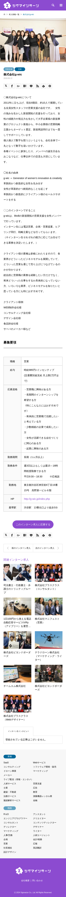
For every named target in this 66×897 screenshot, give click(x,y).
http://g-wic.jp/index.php (37, 498)
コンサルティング (12, 767)
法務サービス (10, 796)
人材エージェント (41, 835)
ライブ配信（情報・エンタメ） (18, 779)
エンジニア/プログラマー (15, 818)
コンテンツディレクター (44, 822)
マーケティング (40, 771)
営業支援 (8, 69)
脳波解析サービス (12, 800)
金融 (35, 800)
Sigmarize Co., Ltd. (28, 893)
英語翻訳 (37, 848)
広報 (35, 843)
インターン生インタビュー (18, 731)
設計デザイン (10, 852)
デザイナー (38, 827)
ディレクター (10, 827)
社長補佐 (8, 848)
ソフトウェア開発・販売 (44, 767)
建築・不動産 (10, 792)
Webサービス (39, 762)
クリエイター (39, 818)
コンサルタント (11, 822)
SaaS (6, 762)
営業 (20, 69)
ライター (37, 831)
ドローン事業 (10, 771)
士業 (6, 788)
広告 (35, 788)
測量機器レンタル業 (42, 796)
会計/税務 (37, 839)
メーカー (8, 775)
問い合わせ (37, 880)
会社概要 (25, 880)
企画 (6, 839)
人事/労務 (8, 835)
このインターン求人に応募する (33, 524)
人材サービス (10, 783)
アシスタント (39, 814)
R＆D (6, 814)
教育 (35, 792)
